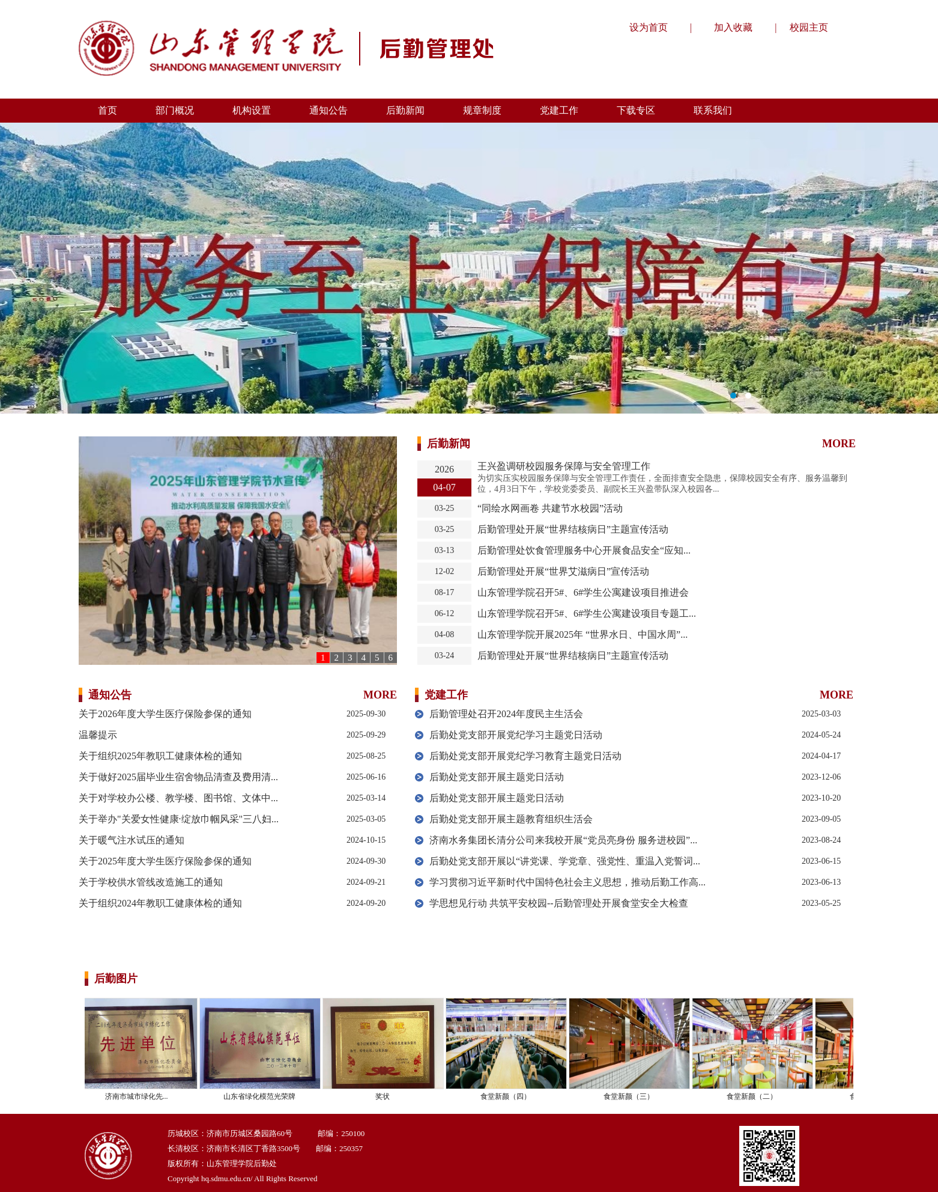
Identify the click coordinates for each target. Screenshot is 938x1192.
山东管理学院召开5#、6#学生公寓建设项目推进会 (583, 592)
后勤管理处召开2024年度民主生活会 (506, 714)
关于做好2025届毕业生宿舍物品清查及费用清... (178, 777)
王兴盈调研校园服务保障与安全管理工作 (563, 466)
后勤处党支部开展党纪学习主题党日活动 (515, 735)
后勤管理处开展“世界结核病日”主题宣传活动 (572, 529)
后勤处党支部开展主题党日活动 (496, 777)
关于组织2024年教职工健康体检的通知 (160, 903)
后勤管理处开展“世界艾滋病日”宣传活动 (563, 571)
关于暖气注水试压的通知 (131, 840)
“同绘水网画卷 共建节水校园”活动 (550, 508)
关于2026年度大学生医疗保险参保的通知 (165, 714)
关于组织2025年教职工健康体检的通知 (160, 756)
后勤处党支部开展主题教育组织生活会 (511, 819)
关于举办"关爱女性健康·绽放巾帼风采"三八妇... (179, 819)
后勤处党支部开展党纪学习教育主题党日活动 (525, 756)
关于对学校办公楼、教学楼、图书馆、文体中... (178, 798)
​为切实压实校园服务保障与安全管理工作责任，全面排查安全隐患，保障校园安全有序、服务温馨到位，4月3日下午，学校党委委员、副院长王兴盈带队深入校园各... (662, 484)
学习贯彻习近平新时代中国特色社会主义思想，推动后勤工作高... (567, 882)
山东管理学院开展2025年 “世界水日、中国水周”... (582, 634)
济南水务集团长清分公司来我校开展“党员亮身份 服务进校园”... (563, 840)
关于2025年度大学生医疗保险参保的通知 (165, 861)
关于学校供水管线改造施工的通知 (151, 882)
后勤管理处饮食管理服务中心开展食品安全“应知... (584, 550)
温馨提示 (98, 735)
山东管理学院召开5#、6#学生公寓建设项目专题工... (586, 613)
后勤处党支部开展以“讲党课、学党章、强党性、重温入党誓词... (564, 861)
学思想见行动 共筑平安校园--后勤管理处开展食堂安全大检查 (558, 903)
